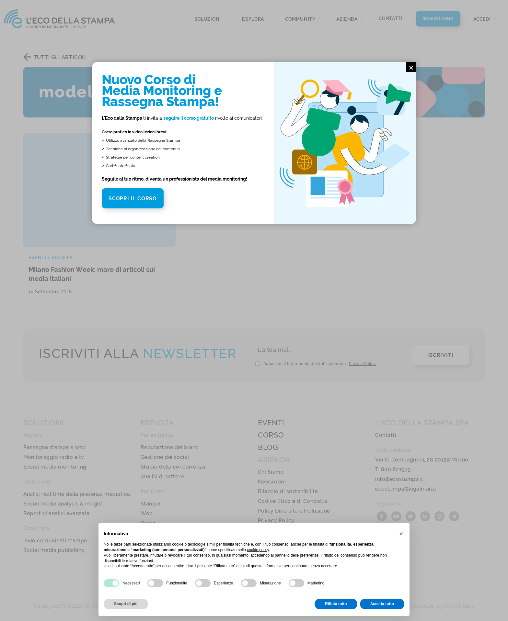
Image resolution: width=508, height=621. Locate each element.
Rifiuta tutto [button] (336, 604)
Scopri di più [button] (126, 604)
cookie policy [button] (258, 550)
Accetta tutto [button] (382, 604)
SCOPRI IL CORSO (133, 198)
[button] (401, 533)
